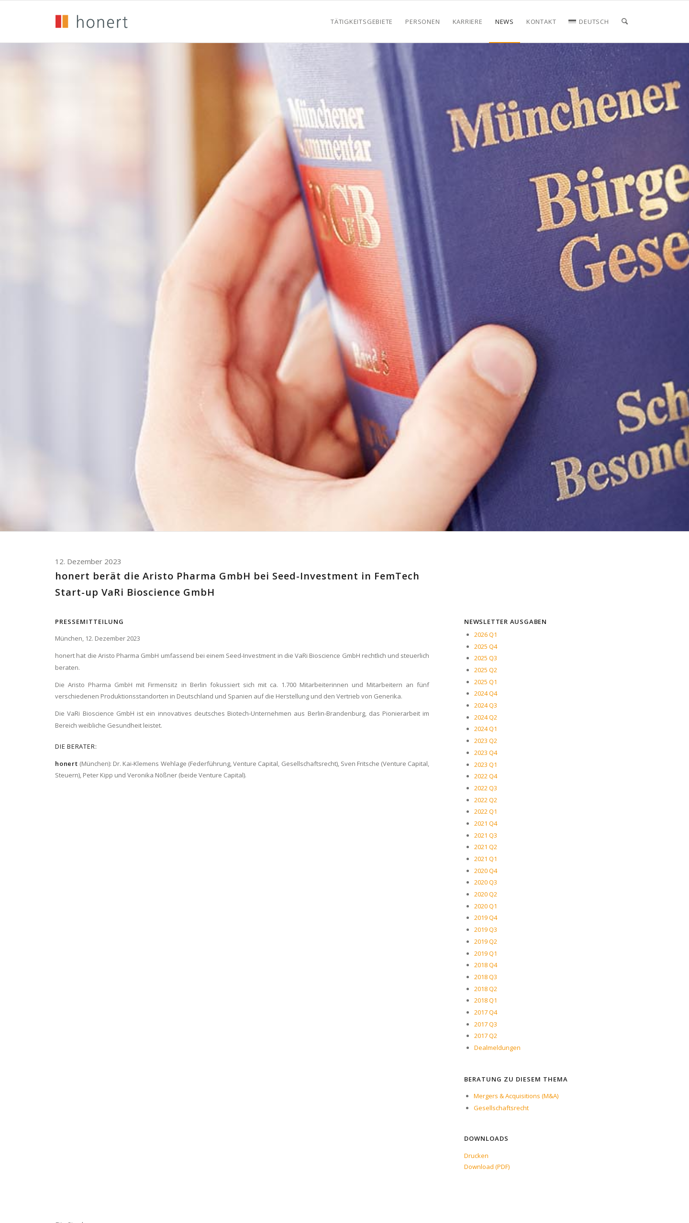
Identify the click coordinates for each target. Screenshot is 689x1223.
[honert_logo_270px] (91, 21)
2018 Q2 (485, 988)
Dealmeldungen (497, 1047)
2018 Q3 (485, 976)
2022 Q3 (485, 788)
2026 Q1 (485, 634)
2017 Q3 (485, 1024)
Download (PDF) (487, 1166)
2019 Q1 (485, 953)
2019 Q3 (485, 929)
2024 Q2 (485, 717)
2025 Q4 (485, 646)
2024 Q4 (485, 693)
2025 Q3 (485, 658)
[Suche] (624, 21)
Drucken (476, 1155)
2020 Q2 (485, 894)
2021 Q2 (485, 846)
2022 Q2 (485, 800)
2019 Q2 (485, 941)
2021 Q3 (485, 835)
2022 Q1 (485, 811)
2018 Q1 (485, 1000)
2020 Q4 (485, 870)
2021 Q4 (485, 823)
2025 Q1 (485, 681)
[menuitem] (361, 21)
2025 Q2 (485, 670)
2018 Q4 (485, 965)
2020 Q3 (485, 882)
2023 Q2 (485, 740)
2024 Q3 (485, 705)
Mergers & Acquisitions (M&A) (516, 1096)
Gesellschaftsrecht (501, 1107)
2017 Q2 (485, 1035)
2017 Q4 (485, 1012)
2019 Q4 (485, 917)
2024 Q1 (485, 728)
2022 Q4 (485, 776)
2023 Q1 (485, 764)
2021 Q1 (485, 858)
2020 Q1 (485, 906)
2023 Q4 (485, 752)
